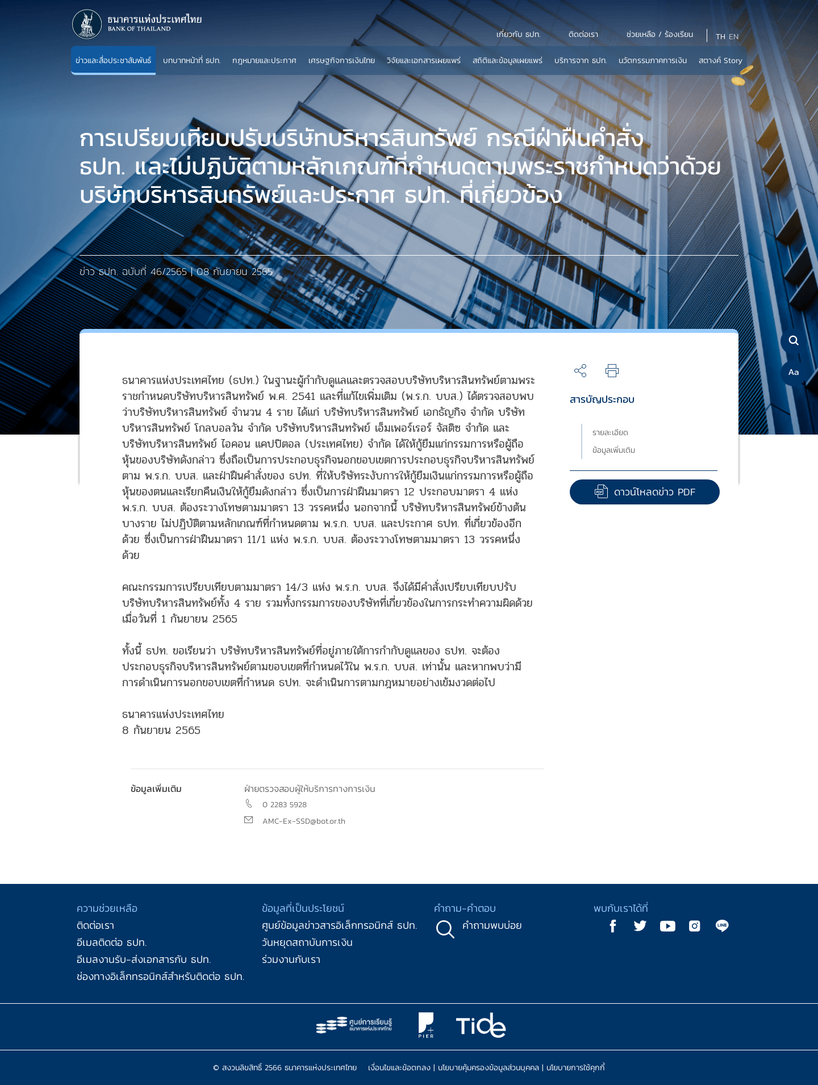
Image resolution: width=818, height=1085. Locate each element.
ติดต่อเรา (95, 925)
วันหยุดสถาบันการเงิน (307, 942)
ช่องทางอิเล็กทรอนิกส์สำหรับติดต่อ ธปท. (160, 976)
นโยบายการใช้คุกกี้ (575, 1068)
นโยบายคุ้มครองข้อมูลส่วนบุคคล (488, 1068)
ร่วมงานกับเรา (291, 959)
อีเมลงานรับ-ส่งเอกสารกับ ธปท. (144, 959)
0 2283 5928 (284, 805)
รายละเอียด (610, 433)
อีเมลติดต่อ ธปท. (112, 942)
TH (720, 37)
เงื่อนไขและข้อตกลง (399, 1068)
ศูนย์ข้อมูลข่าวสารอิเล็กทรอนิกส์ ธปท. (339, 925)
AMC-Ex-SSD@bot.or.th (303, 821)
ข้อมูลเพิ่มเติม (613, 450)
